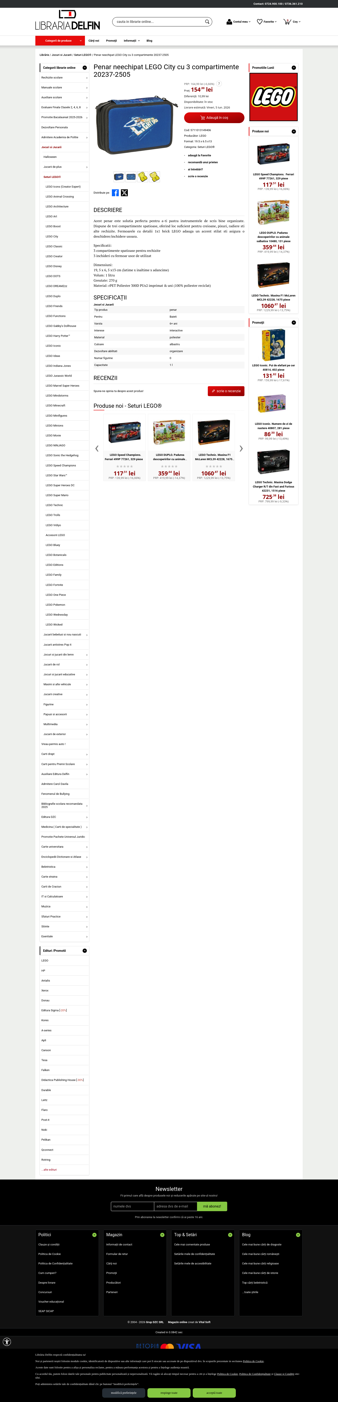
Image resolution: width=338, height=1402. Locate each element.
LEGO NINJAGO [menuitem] (55, 476)
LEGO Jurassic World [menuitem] (59, 406)
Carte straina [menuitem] (49, 907)
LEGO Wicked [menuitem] (54, 655)
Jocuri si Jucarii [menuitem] (51, 178)
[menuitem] (60, 40)
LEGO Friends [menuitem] (54, 337)
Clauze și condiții (48, 1275)
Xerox (45, 1021)
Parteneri (112, 1323)
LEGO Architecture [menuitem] (57, 237)
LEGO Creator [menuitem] (54, 287)
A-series (46, 1061)
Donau (45, 1031)
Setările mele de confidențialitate (194, 1285)
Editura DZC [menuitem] (48, 848)
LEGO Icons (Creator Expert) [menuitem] (63, 217)
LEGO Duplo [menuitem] (53, 327)
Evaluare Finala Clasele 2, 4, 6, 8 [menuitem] (61, 138)
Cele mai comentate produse (192, 1275)
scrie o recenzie (198, 207)
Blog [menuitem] (149, 40)
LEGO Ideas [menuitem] (53, 387)
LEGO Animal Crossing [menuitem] (60, 227)
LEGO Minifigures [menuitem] (56, 446)
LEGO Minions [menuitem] (54, 456)
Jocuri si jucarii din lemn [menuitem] (59, 685)
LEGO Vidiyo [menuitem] (53, 556)
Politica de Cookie (49, 1285)
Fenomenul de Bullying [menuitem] (55, 825)
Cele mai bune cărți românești (260, 1285)
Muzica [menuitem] (45, 937)
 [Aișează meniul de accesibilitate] (7, 1342)
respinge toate (169, 1392)
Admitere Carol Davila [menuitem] (54, 815)
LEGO (44, 991)
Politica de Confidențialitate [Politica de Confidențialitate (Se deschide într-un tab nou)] (255, 1373)
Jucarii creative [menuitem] (53, 725)
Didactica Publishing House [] (62, 1111)
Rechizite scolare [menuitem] (52, 108)
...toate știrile (250, 1323)
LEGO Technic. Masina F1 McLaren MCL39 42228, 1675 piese (213, 490)
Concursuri (45, 1323)
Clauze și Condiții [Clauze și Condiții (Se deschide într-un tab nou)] (284, 1373)
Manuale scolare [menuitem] (51, 118)
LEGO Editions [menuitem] (54, 596)
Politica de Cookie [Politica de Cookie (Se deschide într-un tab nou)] (253, 1361)
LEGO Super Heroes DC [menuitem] (60, 516)
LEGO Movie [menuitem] (53, 466)
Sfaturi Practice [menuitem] (51, 947)
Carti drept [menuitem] (48, 785)
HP (43, 1001)
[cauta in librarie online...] (157, 22)
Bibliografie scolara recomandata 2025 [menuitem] (62, 836)
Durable (46, 1121)
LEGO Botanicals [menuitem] (56, 586)
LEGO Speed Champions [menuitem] (61, 496)
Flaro (44, 1141)
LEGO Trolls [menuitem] (53, 546)
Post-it (45, 1151)
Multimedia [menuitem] (51, 755)
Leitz (44, 1131)
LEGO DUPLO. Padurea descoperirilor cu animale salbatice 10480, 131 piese (168, 490)
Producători (113, 1313)
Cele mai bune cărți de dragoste (262, 1275)
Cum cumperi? (47, 1304)
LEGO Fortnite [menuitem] (54, 616)
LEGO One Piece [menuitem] (56, 625)
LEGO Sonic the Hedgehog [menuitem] (62, 486)
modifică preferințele (123, 1392)
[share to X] (124, 224)
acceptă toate (214, 1392)
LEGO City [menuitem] (52, 267)
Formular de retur (117, 1285)
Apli (43, 1071)
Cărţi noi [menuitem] (94, 40)
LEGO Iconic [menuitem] (53, 377)
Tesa (44, 1091)
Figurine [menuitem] (48, 735)
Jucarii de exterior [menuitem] (55, 765)
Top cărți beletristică (255, 1313)
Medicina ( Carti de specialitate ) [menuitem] (61, 857)
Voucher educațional (51, 1332)
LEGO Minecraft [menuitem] (55, 436)
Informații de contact (119, 1275)
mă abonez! (212, 1237)
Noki (44, 1161)
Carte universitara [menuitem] (52, 878)
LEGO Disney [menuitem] (54, 297)
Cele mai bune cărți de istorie (260, 1304)
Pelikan (45, 1171)
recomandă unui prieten (203, 193)
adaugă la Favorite (199, 186)
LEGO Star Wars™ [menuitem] (56, 506)
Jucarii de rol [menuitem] (51, 695)
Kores (45, 1051)
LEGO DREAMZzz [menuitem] (56, 317)
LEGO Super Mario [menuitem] (57, 526)
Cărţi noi (111, 1294)
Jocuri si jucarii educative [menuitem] (59, 705)
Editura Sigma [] (54, 1041)
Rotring (45, 1190)
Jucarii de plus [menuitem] (53, 198)
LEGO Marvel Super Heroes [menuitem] (62, 417)
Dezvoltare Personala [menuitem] (54, 158)
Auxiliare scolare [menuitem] (51, 128)
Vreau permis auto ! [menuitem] (53, 775)
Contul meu (238, 22)
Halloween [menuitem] (50, 188)
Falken (45, 1101)
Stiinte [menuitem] (45, 957)
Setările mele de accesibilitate (192, 1294)
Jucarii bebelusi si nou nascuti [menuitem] (62, 665)
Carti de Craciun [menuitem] (51, 917)
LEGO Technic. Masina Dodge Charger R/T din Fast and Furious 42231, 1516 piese (273, 518)
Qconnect (47, 1180)
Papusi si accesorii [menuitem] (55, 745)
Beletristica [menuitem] (48, 897)
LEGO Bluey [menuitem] (53, 576)
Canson (46, 1081)
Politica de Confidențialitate (55, 1294)
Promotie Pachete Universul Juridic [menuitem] (63, 868)
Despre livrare (46, 1313)
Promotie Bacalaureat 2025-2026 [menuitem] (61, 148)
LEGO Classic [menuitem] (54, 277)
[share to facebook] (115, 224)
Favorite (267, 22)
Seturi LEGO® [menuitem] (52, 208)
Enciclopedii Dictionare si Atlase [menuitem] (61, 887)
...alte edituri (49, 1200)
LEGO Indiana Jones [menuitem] (58, 396)
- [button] (84, 99)
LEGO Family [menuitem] (53, 606)
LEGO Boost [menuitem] (53, 257)
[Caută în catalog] (207, 22)
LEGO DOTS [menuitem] (53, 307)
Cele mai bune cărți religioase (260, 1294)
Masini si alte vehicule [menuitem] (57, 715)
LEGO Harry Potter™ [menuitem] (58, 367)
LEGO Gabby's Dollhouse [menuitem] (61, 357)
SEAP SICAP (46, 1342)
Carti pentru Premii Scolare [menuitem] (58, 795)
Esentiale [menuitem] (47, 967)
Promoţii (111, 1304)
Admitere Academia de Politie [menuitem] (59, 168)
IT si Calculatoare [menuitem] (52, 927)
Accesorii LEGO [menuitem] (55, 566)
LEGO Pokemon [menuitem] (55, 635)
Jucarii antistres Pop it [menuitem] (57, 675)
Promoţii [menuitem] (111, 40)
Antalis (45, 1011)
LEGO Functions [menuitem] (56, 347)
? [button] (219, 114)
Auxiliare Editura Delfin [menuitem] (55, 805)
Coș (291, 22)
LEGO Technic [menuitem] (54, 536)
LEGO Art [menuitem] (51, 247)
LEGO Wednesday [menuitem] (57, 645)
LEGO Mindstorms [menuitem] (57, 426)
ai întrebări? (195, 200)
